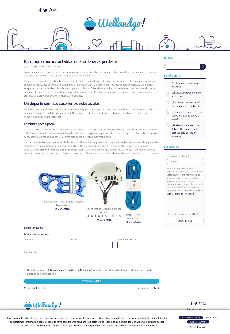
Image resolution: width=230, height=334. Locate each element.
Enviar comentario (91, 281)
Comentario (30, 252)
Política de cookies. (198, 327)
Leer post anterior (35, 288)
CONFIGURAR (211, 317)
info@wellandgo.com (196, 309)
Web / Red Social (126, 239)
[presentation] (185, 203)
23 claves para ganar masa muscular (186, 85)
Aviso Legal (56, 270)
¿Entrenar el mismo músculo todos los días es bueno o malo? (187, 115)
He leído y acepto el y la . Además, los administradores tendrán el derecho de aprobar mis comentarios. (89, 272)
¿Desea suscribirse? (178, 156)
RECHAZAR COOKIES (190, 317)
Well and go (32, 66)
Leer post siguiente (147, 288)
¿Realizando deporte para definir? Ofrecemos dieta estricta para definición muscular (185, 131)
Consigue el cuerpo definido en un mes (186, 94)
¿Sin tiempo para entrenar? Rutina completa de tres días (187, 104)
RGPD (195, 214)
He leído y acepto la (182, 214)
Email (74, 239)
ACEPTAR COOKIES (198, 321)
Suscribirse (185, 221)
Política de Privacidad (80, 270)
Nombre (28, 239)
